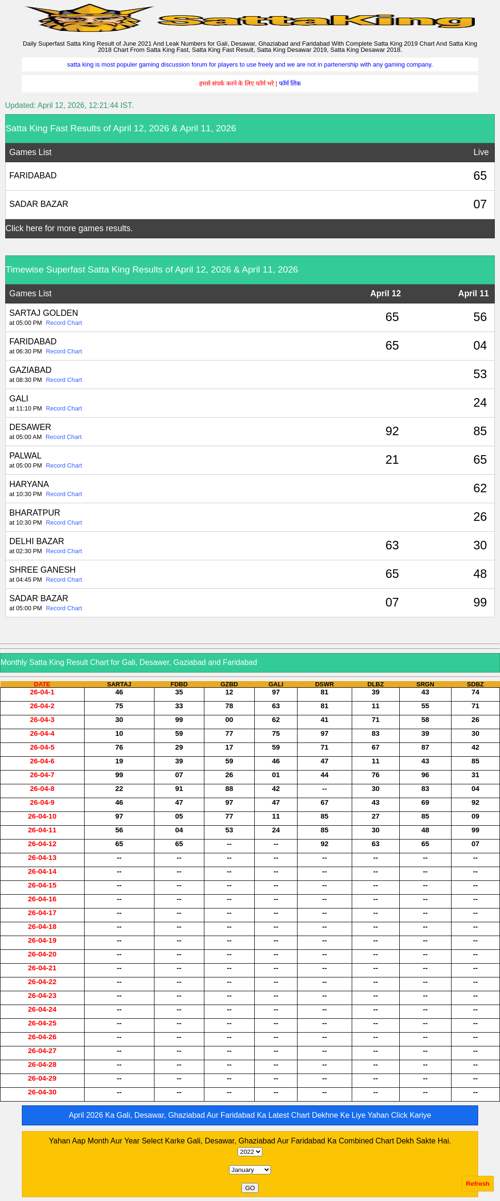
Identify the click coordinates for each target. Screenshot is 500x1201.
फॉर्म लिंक (290, 83)
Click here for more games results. (69, 228)
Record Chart (64, 322)
